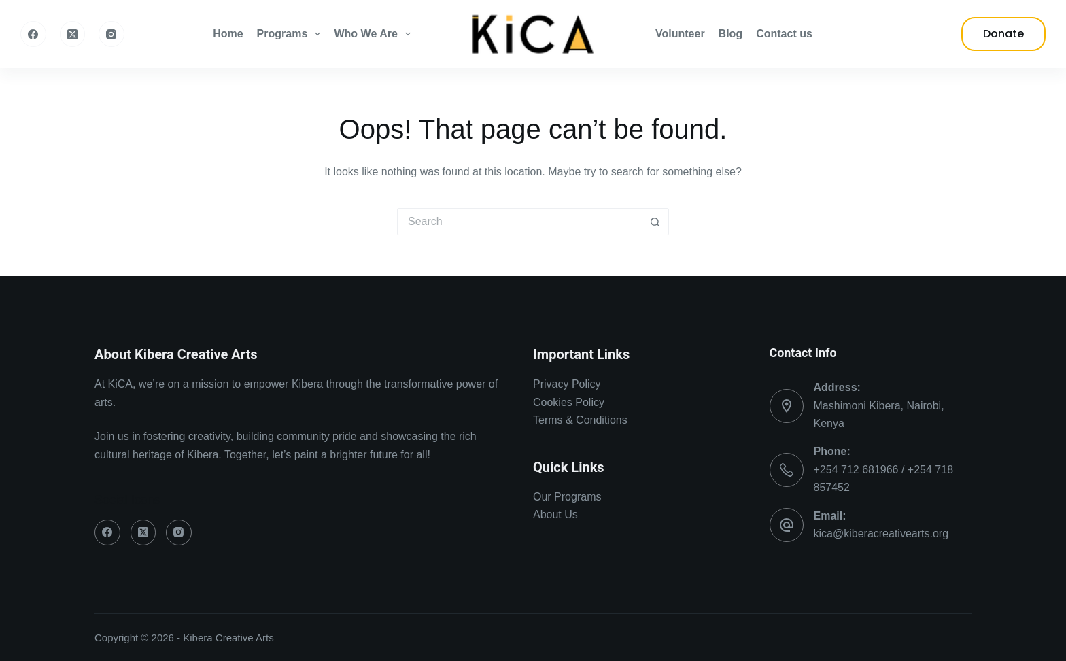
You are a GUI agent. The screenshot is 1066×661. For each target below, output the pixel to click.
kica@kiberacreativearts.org (881, 533)
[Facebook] (33, 34)
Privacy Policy (567, 384)
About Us (555, 514)
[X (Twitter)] (73, 34)
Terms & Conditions (580, 420)
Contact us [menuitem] (784, 33)
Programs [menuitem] (291, 34)
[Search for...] (519, 221)
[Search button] (655, 221)
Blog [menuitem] (731, 33)
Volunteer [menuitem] (680, 33)
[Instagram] (111, 34)
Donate (1003, 33)
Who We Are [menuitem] (375, 34)
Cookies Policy (568, 402)
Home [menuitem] (228, 33)
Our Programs (567, 497)
